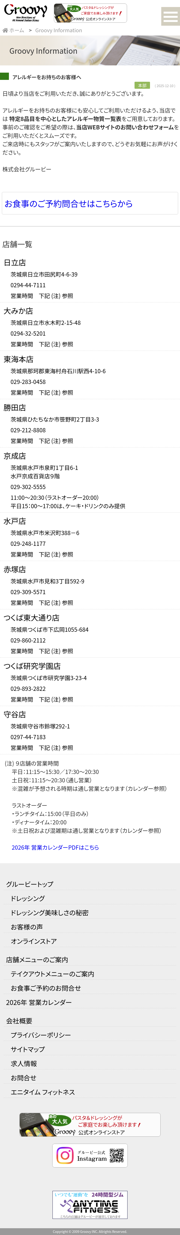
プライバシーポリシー (41, 1035)
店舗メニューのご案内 (37, 959)
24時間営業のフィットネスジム (90, 1205)
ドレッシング (28, 898)
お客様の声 (27, 926)
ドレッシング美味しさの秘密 (50, 912)
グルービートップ (29, 884)
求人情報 (24, 1063)
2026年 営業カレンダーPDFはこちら (55, 847)
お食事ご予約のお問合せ (46, 988)
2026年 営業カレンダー (39, 1002)
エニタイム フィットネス (43, 1092)
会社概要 (19, 1020)
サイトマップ (28, 1049)
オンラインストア (34, 941)
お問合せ (24, 1077)
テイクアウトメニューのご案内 (52, 973)
